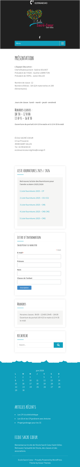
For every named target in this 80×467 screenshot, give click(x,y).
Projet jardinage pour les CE (29, 422)
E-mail (20, 253)
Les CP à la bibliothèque (27, 414)
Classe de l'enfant (24, 278)
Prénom (20, 261)
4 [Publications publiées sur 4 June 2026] (37, 377)
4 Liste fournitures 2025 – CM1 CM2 (35, 211)
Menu (18, 43)
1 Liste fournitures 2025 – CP (32, 191)
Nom (19, 270)
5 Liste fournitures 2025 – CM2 (33, 218)
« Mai (17, 393)
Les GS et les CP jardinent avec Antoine (34, 418)
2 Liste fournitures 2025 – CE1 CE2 (34, 198)
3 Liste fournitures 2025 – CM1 (32, 204)
